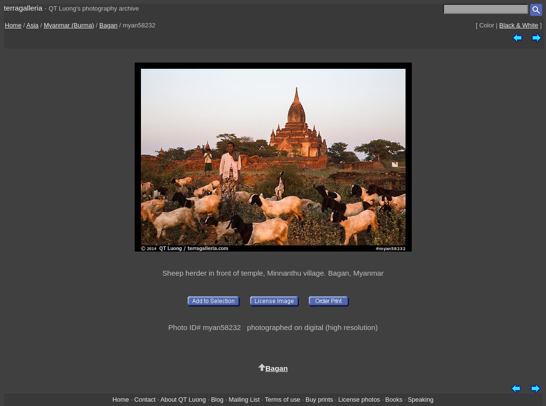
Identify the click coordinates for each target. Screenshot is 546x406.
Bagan (109, 25)
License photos (359, 399)
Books (394, 399)
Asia (32, 25)
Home (13, 25)
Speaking (420, 399)
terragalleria (23, 8)
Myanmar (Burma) (69, 25)
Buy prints (319, 399)
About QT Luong (182, 399)
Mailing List (244, 399)
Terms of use (282, 399)
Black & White (518, 25)
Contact (144, 399)
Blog (217, 399)
